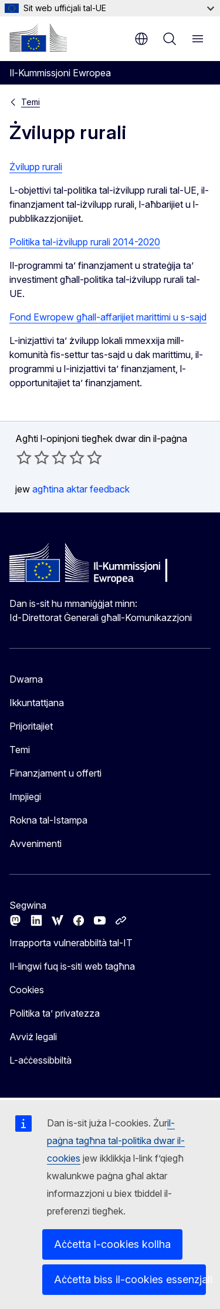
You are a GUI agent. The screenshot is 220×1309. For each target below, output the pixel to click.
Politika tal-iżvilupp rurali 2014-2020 (84, 242)
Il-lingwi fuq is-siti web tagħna (72, 966)
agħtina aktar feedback (81, 489)
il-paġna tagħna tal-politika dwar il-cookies (116, 1140)
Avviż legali (33, 1037)
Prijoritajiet (31, 726)
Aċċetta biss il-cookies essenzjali (130, 1279)
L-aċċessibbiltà (40, 1060)
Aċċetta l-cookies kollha (112, 1244)
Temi (30, 102)
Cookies (26, 990)
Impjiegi (25, 796)
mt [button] (141, 39)
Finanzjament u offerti (55, 773)
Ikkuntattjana (36, 703)
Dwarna (26, 679)
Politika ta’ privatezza (54, 1013)
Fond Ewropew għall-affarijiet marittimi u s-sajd (108, 317)
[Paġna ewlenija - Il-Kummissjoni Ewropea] (38, 37)
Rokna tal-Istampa (48, 820)
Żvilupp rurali (35, 167)
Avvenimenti (35, 843)
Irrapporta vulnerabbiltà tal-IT (71, 943)
